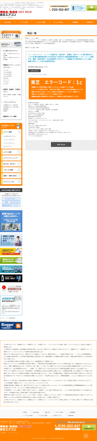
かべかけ (5, 84)
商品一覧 (47, 412)
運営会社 (4, 432)
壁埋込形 (5, 109)
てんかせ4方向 (7, 72)
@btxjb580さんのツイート (7, 321)
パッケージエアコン (9, 139)
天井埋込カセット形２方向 (11, 107)
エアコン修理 (12, 132)
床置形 (5, 111)
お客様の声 (89, 22)
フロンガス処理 (12, 169)
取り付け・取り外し (12, 164)
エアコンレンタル (12, 181)
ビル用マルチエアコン (9, 136)
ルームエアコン (7, 146)
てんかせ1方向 (7, 76)
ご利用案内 (74, 22)
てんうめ (5, 82)
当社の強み (7, 22)
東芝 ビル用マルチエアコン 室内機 (11, 58)
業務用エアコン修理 (9, 116)
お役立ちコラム (57, 415)
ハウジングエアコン (9, 143)
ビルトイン (6, 80)
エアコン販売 (12, 152)
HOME (25, 412)
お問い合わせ (39, 67)
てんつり (5, 70)
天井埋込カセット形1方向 (10, 105)
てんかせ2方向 (7, 74)
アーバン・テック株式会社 (7, 318)
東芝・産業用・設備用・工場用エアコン (12, 95)
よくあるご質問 (40, 22)
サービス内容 (23, 22)
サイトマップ (13, 432)
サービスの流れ (58, 22)
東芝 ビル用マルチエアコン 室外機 (12, 54)
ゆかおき (5, 78)
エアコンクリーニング (12, 158)
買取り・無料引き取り (12, 175)
